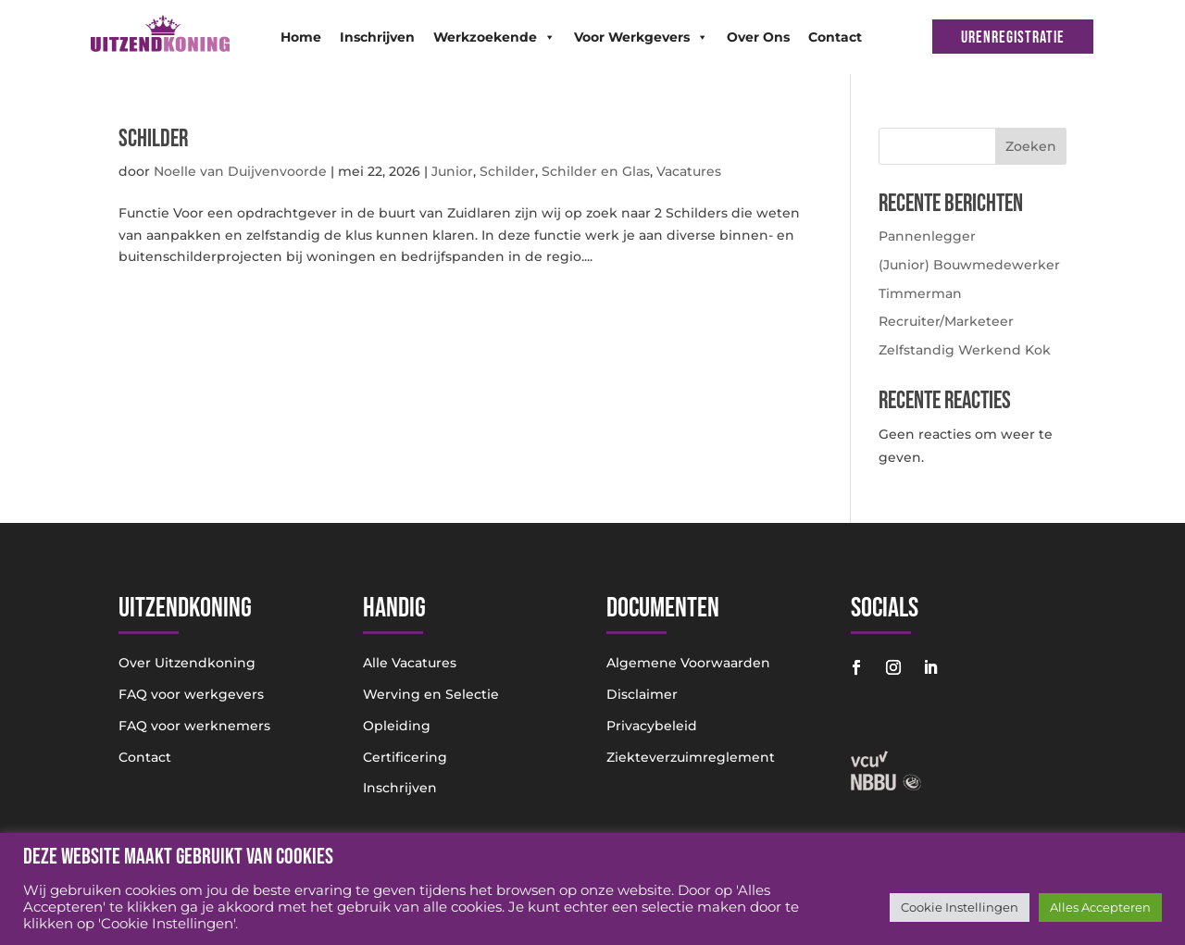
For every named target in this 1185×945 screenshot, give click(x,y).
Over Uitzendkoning (187, 662)
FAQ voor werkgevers (191, 694)
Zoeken (1030, 146)
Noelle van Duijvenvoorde (240, 171)
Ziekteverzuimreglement (690, 757)
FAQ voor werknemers (194, 725)
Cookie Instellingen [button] (959, 907)
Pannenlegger (927, 236)
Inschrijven (377, 37)
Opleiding (396, 725)
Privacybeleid (651, 725)
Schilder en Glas (596, 171)
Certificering (405, 757)
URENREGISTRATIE (1013, 37)
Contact (835, 37)
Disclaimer (642, 694)
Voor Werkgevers (641, 37)
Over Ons (758, 37)
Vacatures (688, 171)
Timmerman (920, 293)
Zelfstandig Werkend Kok (965, 350)
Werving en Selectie (431, 694)
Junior (452, 171)
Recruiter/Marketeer (946, 321)
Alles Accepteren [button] (1100, 907)
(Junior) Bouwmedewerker (969, 264)
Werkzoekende (494, 37)
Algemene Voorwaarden (688, 662)
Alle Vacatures (409, 662)
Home (301, 37)
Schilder (153, 139)
